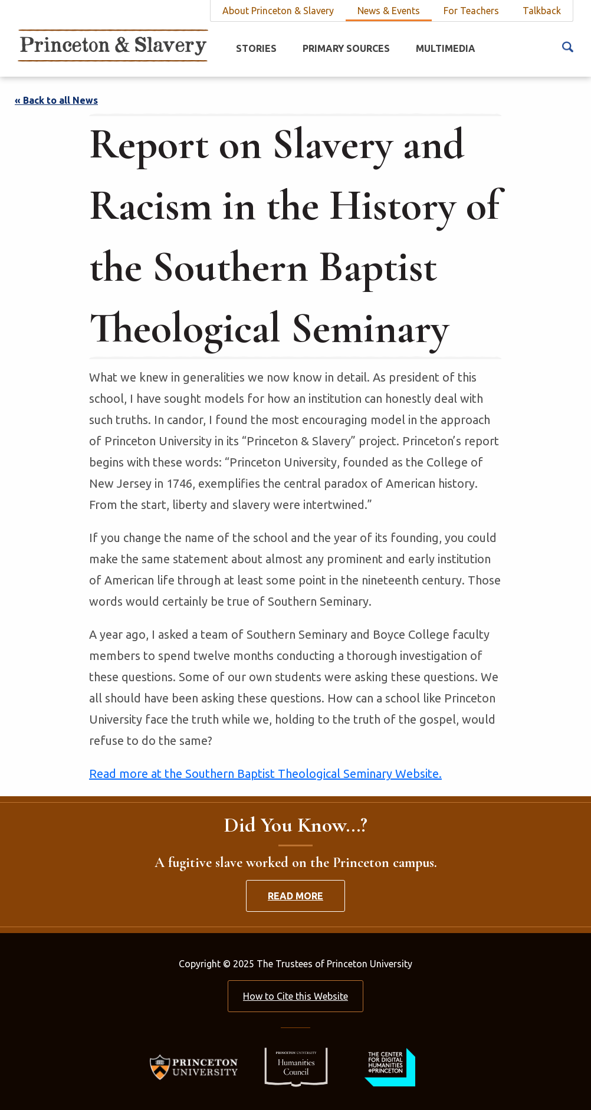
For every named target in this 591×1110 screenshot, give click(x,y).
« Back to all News (56, 100)
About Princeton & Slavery (278, 10)
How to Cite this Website (295, 996)
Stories (256, 48)
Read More (295, 896)
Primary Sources (346, 48)
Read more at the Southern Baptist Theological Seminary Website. (265, 773)
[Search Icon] (567, 46)
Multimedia (445, 48)
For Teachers (471, 10)
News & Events (388, 10)
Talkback (542, 10)
